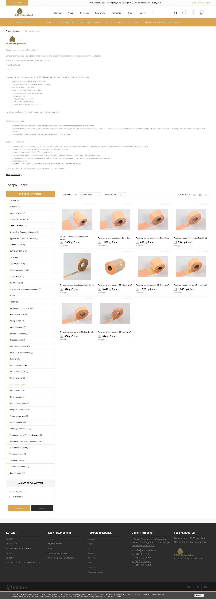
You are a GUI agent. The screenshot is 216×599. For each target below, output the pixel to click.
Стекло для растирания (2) (20, 429)
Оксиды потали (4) (17, 321)
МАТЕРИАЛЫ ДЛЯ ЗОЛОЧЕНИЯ (19, 549)
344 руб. (115, 339)
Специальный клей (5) (18, 423)
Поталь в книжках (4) (18, 365)
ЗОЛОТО (9, 539)
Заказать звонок (17, 3)
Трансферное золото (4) (19, 467)
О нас (129, 13)
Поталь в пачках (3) (17, 378)
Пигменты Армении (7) (19, 334)
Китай (18, 497)
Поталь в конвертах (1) (19, 372)
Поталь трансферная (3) (19, 404)
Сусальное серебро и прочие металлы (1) (26, 442)
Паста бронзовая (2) (18, 327)
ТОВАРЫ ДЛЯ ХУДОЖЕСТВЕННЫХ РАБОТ (23, 563)
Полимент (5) (15, 359)
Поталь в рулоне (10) (18, 384)
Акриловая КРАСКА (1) (19, 220)
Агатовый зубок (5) (17, 213)
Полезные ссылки (95, 572)
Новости (143, 13)
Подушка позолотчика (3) (20, 346)
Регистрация (204, 3)
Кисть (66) (14, 258)
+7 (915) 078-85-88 (141, 565)
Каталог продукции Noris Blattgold (60, 558)
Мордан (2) (14, 302)
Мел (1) (12, 296)
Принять (199, 595)
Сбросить (42, 508)
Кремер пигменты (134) (19, 270)
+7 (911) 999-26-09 (141, 558)
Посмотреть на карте (143, 545)
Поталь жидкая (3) (17, 391)
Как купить (100, 13)
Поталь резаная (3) (17, 397)
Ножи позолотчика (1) (18, 315)
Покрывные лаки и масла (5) (21, 353)
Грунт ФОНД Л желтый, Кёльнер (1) (24, 239)
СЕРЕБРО (10, 558)
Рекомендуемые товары (57, 553)
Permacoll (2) (15, 207)
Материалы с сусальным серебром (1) (25, 289)
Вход (194, 3)
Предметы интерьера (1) (19, 410)
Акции (70, 13)
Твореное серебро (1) (18, 461)
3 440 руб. (115, 292)
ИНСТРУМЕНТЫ (12, 544)
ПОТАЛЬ (9, 553)
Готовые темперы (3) (18, 226)
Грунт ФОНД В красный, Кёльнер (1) (24, 232)
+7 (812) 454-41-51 (141, 554)
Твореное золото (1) (18, 454)
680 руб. (77, 339)
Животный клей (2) (17, 245)
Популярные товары (55, 544)
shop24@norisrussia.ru (144, 550)
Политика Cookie (113, 596)
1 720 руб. (153, 292)
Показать (19, 508)
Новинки (57, 13)
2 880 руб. (77, 245)
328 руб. (77, 292)
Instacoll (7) (14, 201)
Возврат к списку (13, 174)
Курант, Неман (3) (17, 277)
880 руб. (153, 245)
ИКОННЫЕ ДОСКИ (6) (18, 251)
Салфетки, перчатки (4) (19, 416)
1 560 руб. (115, 245)
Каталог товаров (24, 22)
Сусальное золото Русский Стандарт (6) (26, 435)
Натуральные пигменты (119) (21, 308)
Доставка (84, 13)
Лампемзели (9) (16, 283)
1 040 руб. (191, 292)
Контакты (116, 13)
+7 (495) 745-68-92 (141, 561)
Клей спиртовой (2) (17, 264)
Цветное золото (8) (17, 473)
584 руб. (191, 245)
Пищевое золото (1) (17, 340)
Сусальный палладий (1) (19, 448)
